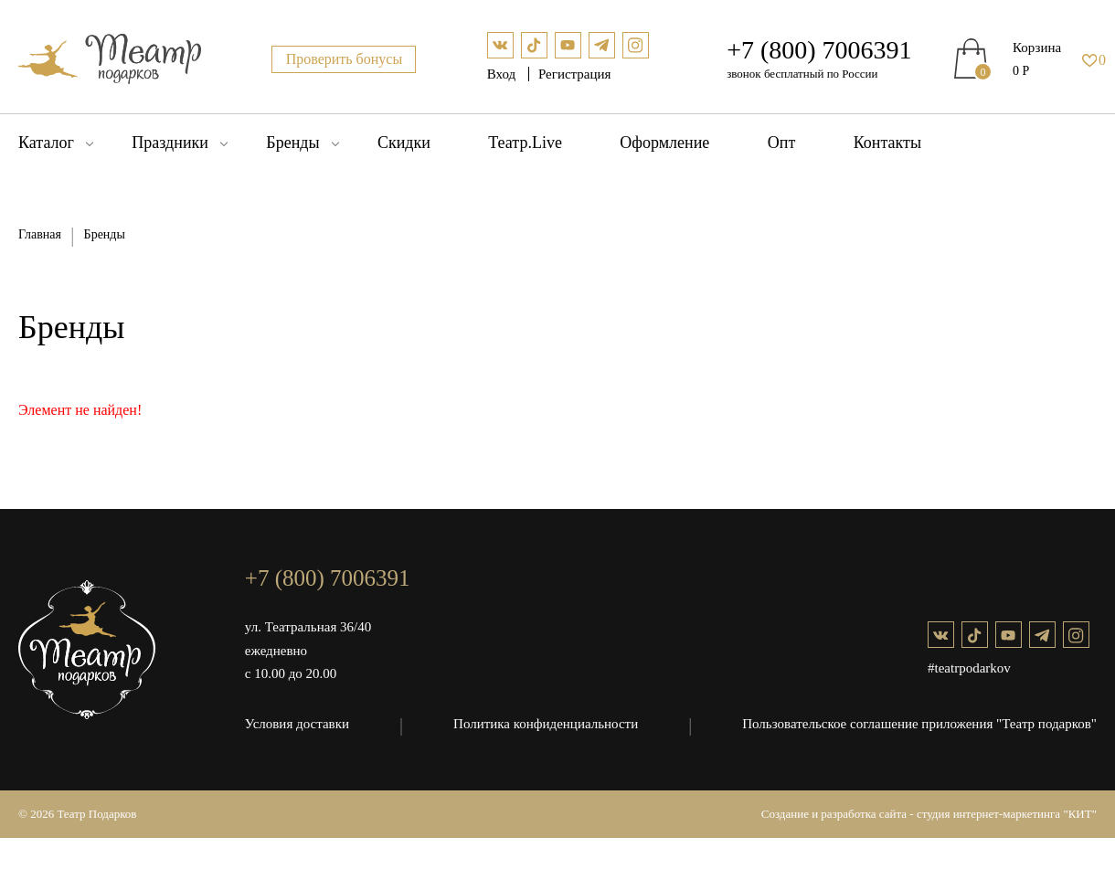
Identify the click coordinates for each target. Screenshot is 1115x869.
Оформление (664, 142)
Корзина (1037, 47)
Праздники (170, 142)
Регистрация (574, 74)
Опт (782, 142)
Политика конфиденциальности (545, 723)
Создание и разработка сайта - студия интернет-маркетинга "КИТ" (929, 814)
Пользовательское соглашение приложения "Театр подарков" (919, 723)
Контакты (887, 142)
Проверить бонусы (344, 59)
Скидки (403, 142)
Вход (503, 74)
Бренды (292, 142)
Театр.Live (525, 142)
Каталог (46, 142)
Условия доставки (297, 723)
